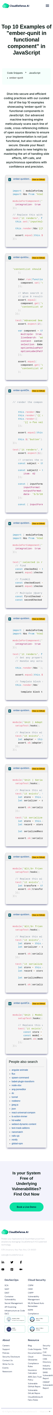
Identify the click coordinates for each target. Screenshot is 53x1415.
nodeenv (16, 1101)
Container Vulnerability (10, 1298)
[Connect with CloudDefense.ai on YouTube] (5, 1269)
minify (15, 1139)
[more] (47, 5)
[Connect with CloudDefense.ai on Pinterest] (15, 1269)
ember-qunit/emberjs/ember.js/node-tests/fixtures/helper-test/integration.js (22, 179)
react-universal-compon (23, 1112)
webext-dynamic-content (24, 1124)
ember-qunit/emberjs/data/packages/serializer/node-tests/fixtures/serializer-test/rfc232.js (22, 768)
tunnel (15, 1097)
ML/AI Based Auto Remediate (36, 1304)
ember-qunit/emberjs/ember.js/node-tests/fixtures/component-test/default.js (22, 618)
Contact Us (8, 1360)
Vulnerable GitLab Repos (34, 1391)
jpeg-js (15, 1105)
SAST (7, 1289)
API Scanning (10, 1307)
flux (13, 1074)
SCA (6, 1285)
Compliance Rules (33, 1365)
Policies (6, 1353)
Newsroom (7, 1371)
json (14, 1108)
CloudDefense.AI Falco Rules (35, 1398)
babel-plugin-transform (23, 1081)
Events (6, 1368)
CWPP (30, 1292)
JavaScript (34, 72)
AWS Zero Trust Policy (35, 1378)
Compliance (33, 1313)
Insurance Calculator (32, 1371)
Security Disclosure (11, 1356)
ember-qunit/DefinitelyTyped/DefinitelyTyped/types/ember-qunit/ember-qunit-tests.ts (22, 390)
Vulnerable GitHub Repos (34, 1385)
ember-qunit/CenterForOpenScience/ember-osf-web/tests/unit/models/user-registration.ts (23, 1003)
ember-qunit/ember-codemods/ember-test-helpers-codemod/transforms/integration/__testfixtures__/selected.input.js (22, 523)
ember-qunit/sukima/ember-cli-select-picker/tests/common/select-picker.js (22, 257)
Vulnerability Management (34, 1298)
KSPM (30, 1310)
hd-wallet (16, 1120)
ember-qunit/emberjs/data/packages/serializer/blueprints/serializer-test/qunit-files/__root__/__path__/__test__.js (22, 914)
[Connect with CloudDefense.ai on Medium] (24, 1269)
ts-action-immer (19, 1116)
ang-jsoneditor (19, 1089)
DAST (7, 1292)
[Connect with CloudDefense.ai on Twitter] (15, 1262)
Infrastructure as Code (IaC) (15, 1312)
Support (6, 1349)
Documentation (35, 1353)
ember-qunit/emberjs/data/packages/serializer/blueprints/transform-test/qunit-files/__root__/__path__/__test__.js (22, 856)
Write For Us (8, 1364)
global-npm (17, 1143)
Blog (30, 1345)
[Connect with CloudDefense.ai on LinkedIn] (5, 1262)
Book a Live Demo (26, 1206)
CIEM (30, 1289)
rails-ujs (16, 1136)
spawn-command (20, 1077)
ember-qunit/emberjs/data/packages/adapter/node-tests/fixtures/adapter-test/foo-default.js (22, 710)
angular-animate (20, 1070)
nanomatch (17, 1132)
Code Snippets (15, 72)
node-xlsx (16, 1085)
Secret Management (14, 1303)
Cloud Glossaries (32, 1358)
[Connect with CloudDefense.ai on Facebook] (24, 1262)
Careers (6, 1345)
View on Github (38, 180)
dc (13, 1093)
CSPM (30, 1285)
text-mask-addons (21, 1128)
